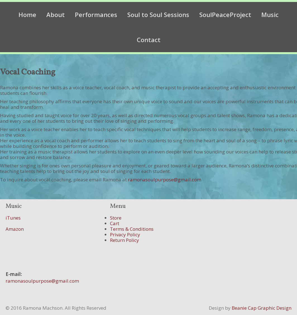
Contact (149, 39)
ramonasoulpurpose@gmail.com (164, 179)
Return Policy (124, 240)
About (55, 14)
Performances (96, 14)
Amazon (15, 229)
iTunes (13, 218)
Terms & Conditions (132, 229)
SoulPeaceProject (225, 14)
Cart (114, 223)
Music (270, 14)
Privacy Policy (125, 234)
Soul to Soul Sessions (158, 14)
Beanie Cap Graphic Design (261, 308)
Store (115, 218)
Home (27, 14)
